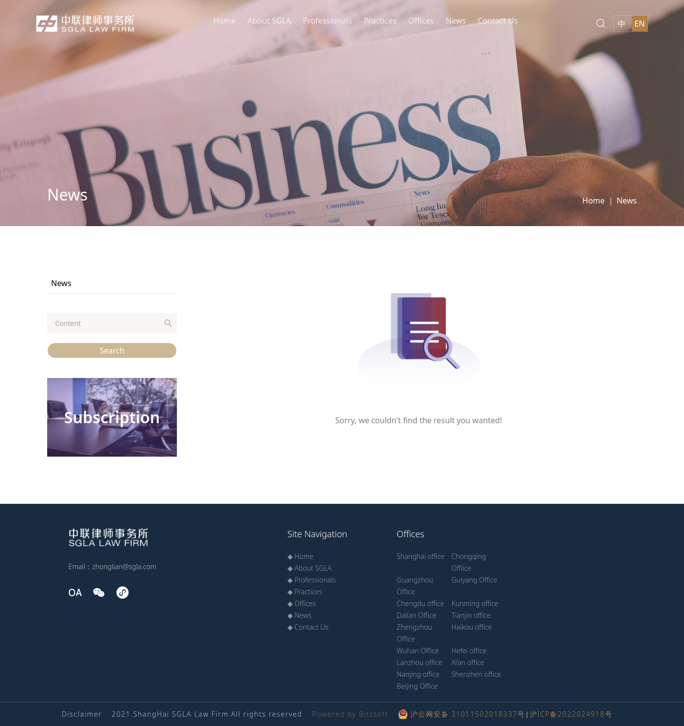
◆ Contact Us (308, 627)
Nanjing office (418, 674)
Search (112, 350)
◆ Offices (301, 603)
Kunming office (475, 603)
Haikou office (472, 627)
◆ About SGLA (309, 568)
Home (224, 21)
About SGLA (269, 21)
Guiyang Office (474, 579)
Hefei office (469, 650)
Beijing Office (417, 686)
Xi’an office (468, 662)
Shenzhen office (476, 674)
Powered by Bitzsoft (350, 714)
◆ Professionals (311, 579)
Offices (421, 21)
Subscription (112, 417)
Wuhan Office (418, 650)
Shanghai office (420, 556)
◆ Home (300, 556)
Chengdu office (420, 603)
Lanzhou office (419, 662)
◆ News (299, 615)
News (456, 21)
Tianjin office (471, 615)
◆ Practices (304, 591)
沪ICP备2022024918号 (571, 714)
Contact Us (497, 21)
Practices (380, 21)
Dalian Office (416, 615)
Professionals (327, 21)
